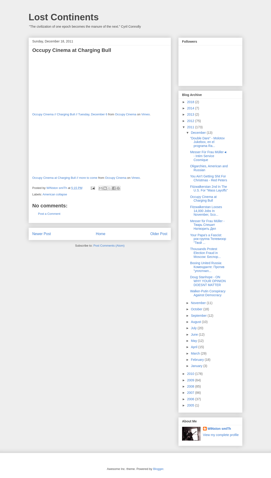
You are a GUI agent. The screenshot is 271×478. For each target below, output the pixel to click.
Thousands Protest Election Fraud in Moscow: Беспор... (205, 253)
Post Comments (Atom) (108, 245)
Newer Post (41, 234)
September (199, 315)
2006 (191, 399)
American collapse (55, 194)
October (197, 309)
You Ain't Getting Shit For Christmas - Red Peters (208, 178)
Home (101, 234)
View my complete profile (221, 435)
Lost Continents (64, 17)
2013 (191, 114)
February (198, 359)
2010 (191, 374)
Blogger (158, 469)
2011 (191, 127)
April (194, 347)
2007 (191, 392)
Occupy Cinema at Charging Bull (203, 199)
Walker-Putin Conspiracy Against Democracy (208, 293)
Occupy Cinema (125, 114)
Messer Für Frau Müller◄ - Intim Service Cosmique (208, 156)
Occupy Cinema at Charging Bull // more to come (64, 177)
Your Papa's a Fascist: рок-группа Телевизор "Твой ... (208, 239)
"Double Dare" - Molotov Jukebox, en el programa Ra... (207, 142)
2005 (191, 405)
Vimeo (145, 114)
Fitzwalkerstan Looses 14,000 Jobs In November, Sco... (206, 211)
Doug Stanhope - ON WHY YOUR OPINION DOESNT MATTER (208, 281)
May (194, 341)
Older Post (158, 234)
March (196, 353)
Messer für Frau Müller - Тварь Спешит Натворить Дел (207, 225)
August (196, 322)
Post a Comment (49, 213)
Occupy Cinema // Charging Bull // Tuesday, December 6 (69, 114)
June (195, 334)
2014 (191, 108)
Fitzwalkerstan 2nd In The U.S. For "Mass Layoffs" (209, 188)
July (194, 328)
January (197, 366)
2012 (191, 121)
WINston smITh (219, 428)
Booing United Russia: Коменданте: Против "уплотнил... (207, 267)
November (198, 303)
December (198, 132)
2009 (191, 380)
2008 (191, 386)
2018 (191, 102)
